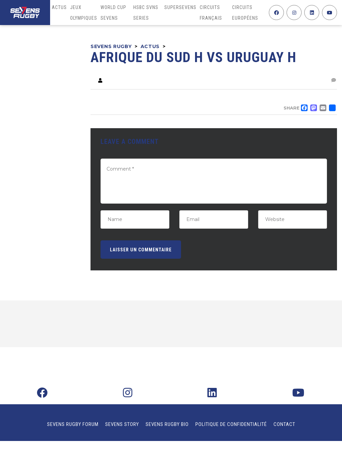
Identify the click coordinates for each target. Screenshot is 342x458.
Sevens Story (122, 424)
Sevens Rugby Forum (73, 424)
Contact (284, 424)
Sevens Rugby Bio (167, 424)
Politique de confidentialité (231, 424)
